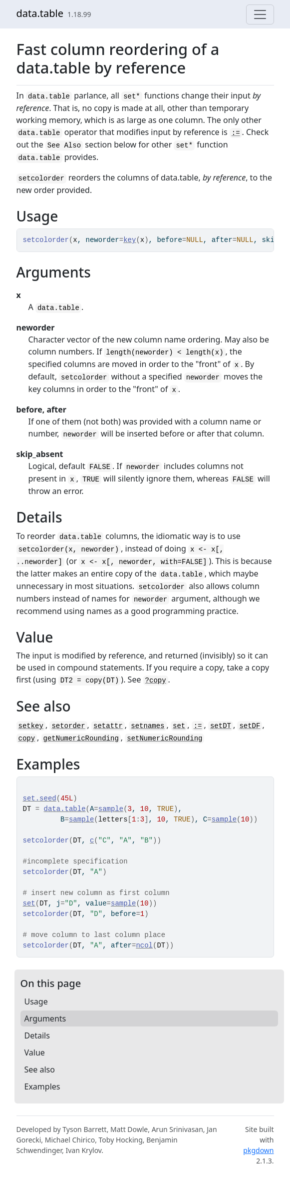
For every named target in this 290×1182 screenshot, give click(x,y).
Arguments (45, 1018)
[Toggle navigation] (260, 14)
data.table (40, 13)
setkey (30, 726)
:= (236, 133)
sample (110, 809)
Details (37, 1035)
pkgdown (258, 1150)
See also (39, 1069)
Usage (36, 1001)
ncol (144, 946)
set (179, 726)
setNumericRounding (164, 738)
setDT (220, 726)
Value (34, 1052)
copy (26, 738)
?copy (155, 680)
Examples (42, 1086)
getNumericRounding (81, 738)
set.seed (39, 798)
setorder (68, 726)
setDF (249, 726)
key (129, 240)
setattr (108, 726)
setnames (147, 726)
